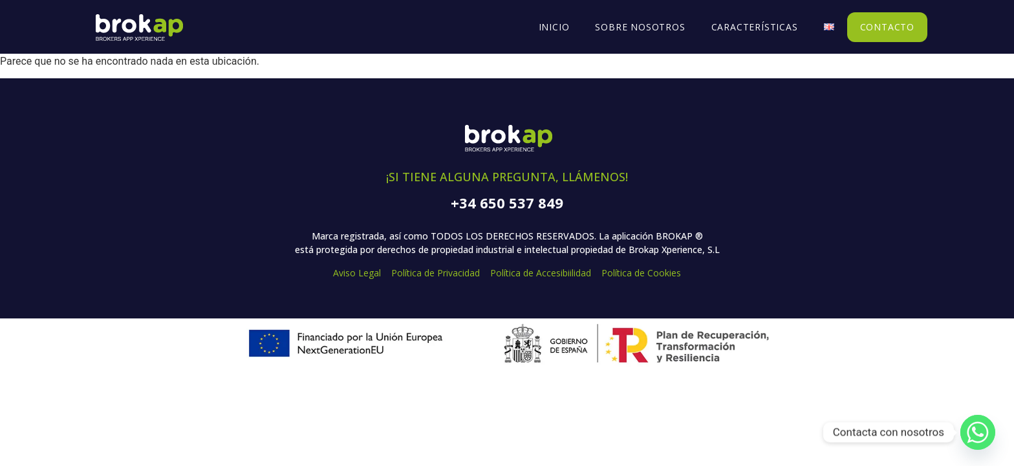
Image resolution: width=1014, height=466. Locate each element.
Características (754, 27)
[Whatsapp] (977, 432)
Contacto (887, 27)
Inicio (554, 27)
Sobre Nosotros (640, 27)
